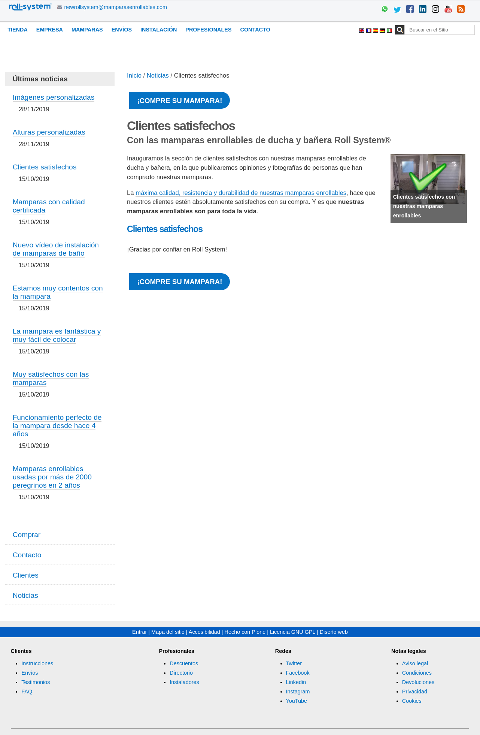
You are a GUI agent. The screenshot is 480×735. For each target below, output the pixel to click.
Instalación (158, 30)
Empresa (49, 30)
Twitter (294, 663)
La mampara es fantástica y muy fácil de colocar (57, 335)
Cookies (412, 701)
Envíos (122, 30)
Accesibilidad (204, 632)
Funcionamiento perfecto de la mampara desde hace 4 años (57, 425)
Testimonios (35, 682)
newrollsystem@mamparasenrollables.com (115, 7)
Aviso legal (415, 663)
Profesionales (208, 30)
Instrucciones (37, 663)
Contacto (255, 30)
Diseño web (334, 632)
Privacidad (414, 692)
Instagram (298, 692)
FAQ (26, 692)
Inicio (134, 75)
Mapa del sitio (168, 632)
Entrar (139, 632)
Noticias (158, 75)
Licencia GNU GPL (292, 632)
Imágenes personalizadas (54, 97)
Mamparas (87, 30)
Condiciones (417, 673)
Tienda (17, 30)
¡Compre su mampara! (179, 101)
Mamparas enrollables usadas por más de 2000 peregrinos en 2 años (52, 477)
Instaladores (184, 682)
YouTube (296, 701)
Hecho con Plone (245, 632)
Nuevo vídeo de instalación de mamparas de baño (56, 249)
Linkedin (296, 682)
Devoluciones (418, 682)
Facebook (298, 673)
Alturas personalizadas (49, 132)
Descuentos (184, 663)
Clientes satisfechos (165, 229)
